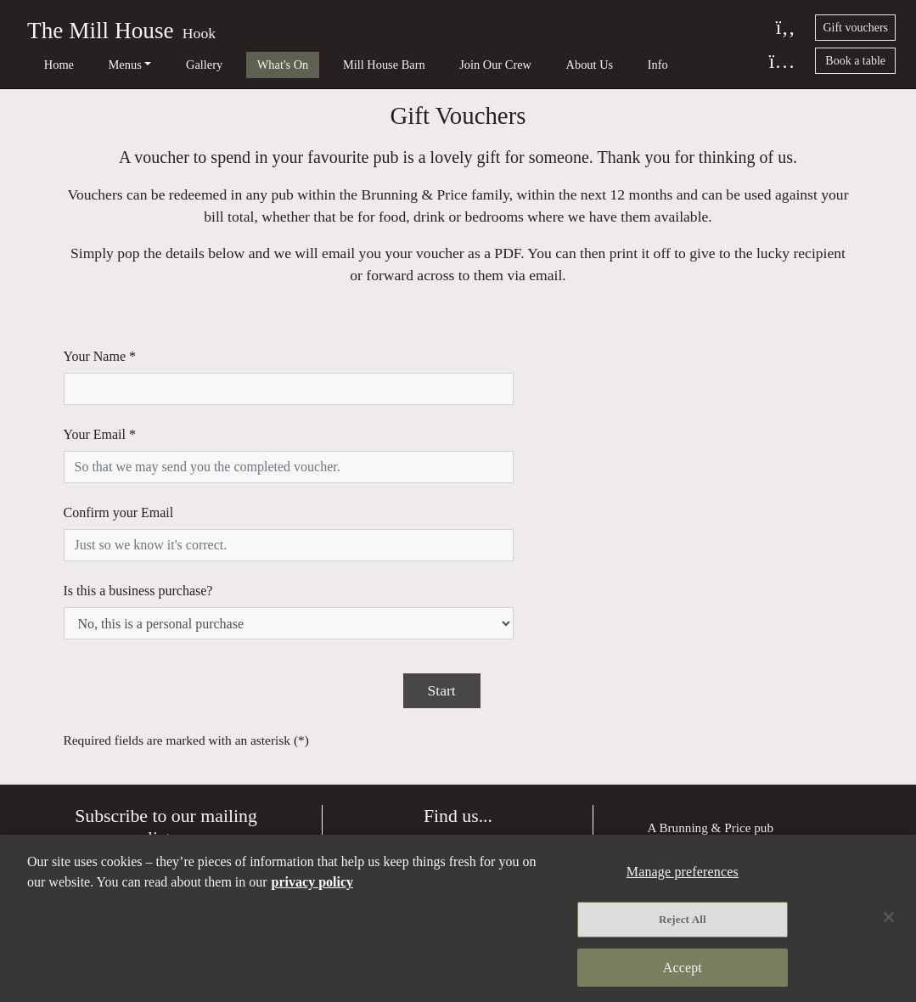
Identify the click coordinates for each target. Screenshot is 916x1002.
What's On (232, 64)
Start (442, 579)
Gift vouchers (855, 27)
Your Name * (100, 374)
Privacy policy (684, 749)
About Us (501, 64)
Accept (682, 966)
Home (46, 64)
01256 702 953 (470, 826)
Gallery (166, 64)
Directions (458, 738)
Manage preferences (699, 773)
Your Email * (100, 420)
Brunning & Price (704, 716)
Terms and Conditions (704, 796)
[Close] (889, 918)
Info (556, 64)
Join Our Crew (419, 64)
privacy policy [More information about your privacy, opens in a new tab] (312, 883)
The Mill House (100, 30)
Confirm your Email (119, 466)
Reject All (682, 920)
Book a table (855, 60)
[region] (458, 919)
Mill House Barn (320, 64)
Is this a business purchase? (138, 511)
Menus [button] (99, 64)
